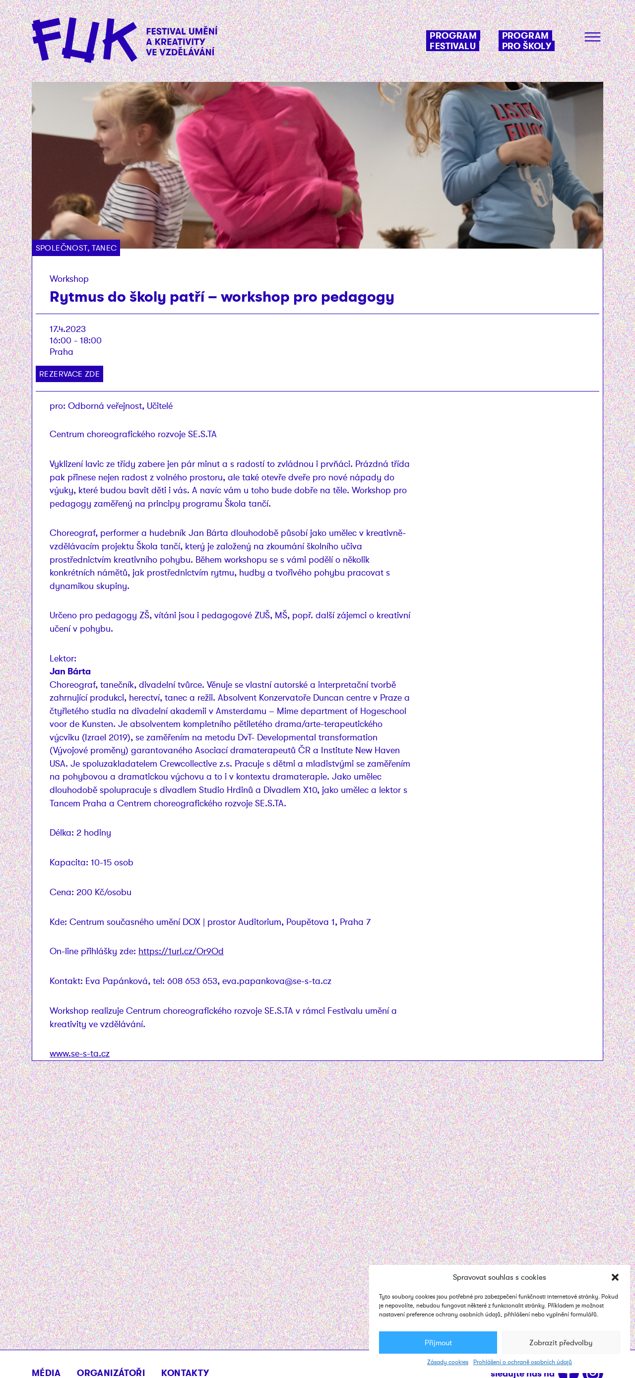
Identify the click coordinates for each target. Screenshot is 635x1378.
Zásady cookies (447, 1362)
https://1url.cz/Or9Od (181, 951)
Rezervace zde (69, 374)
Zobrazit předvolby (561, 1342)
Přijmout (438, 1342)
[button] (615, 1277)
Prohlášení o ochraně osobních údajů (522, 1362)
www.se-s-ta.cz (80, 1053)
